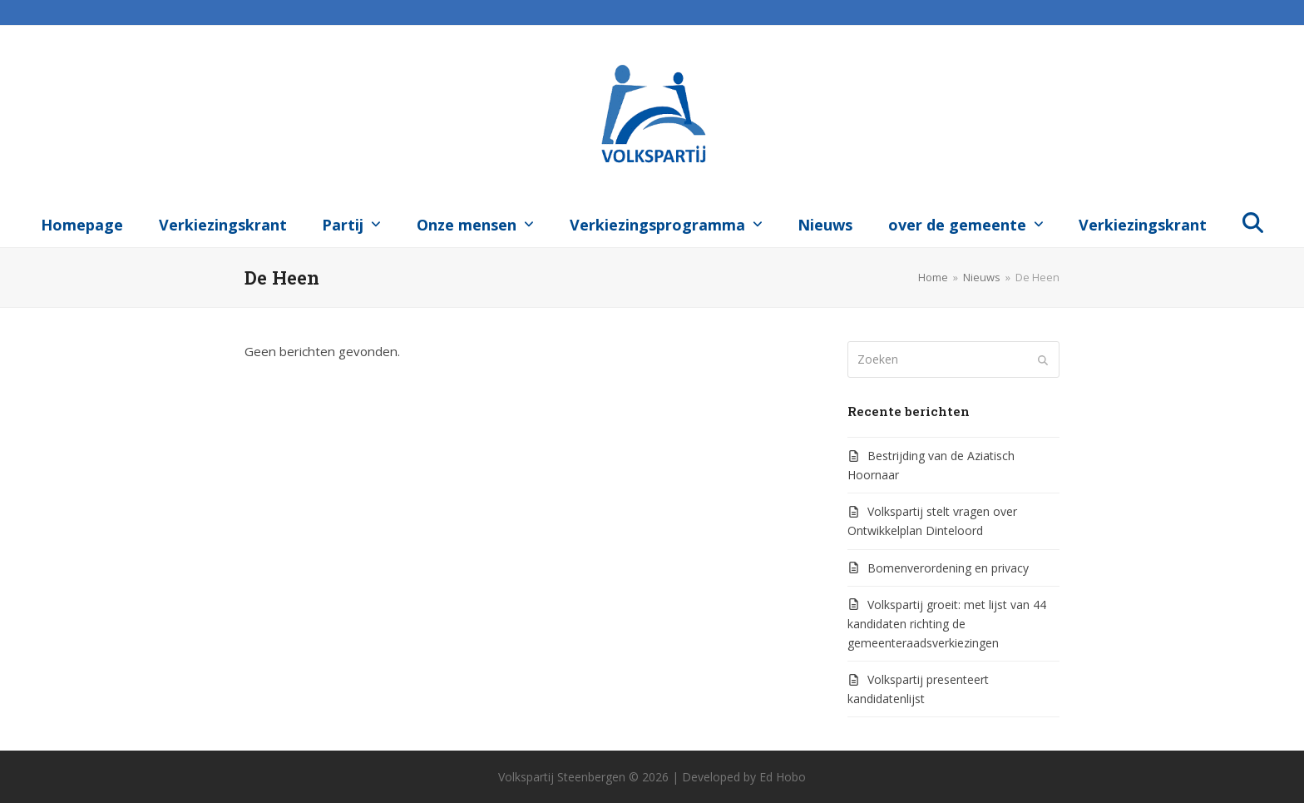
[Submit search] (1043, 359)
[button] (1253, 221)
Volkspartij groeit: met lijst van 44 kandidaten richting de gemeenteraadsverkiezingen (946, 624)
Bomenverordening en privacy (948, 568)
